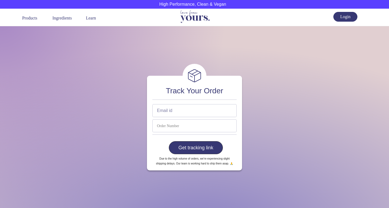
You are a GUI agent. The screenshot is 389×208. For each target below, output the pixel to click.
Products (29, 18)
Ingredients (62, 18)
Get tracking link (195, 147)
